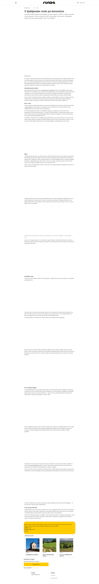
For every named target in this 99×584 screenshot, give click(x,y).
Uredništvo (53, 577)
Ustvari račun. (35, 569)
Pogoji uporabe (54, 580)
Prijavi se (82, 2)
